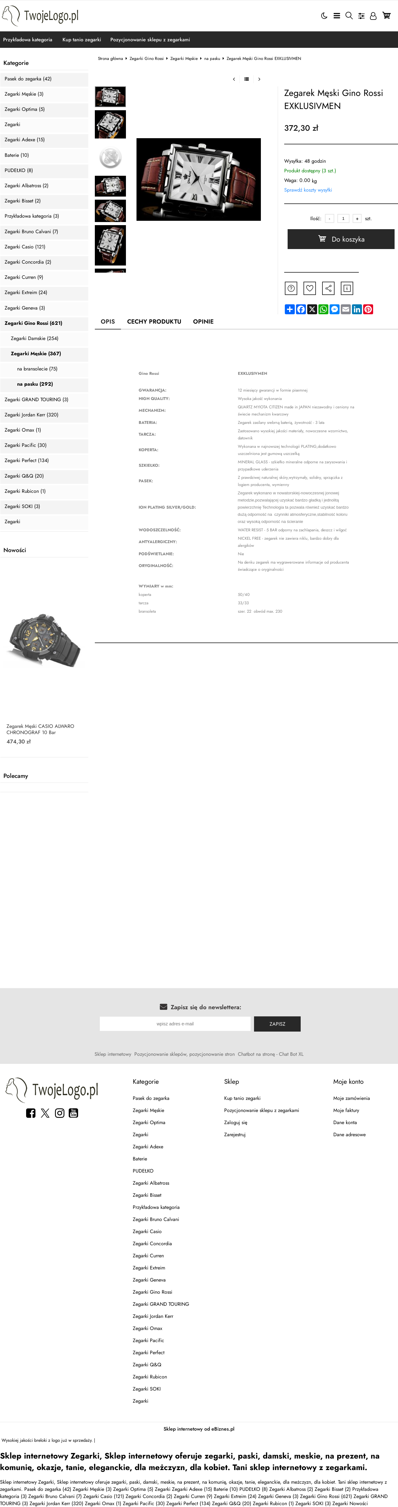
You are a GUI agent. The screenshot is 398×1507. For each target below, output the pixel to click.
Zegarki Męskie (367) (36, 354)
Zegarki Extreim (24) (26, 292)
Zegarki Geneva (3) (25, 308)
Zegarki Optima (149, 1122)
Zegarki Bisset (147, 1195)
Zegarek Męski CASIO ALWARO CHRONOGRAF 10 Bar (40, 729)
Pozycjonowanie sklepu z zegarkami (150, 39)
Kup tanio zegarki (81, 39)
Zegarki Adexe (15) (25, 140)
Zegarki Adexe (148, 1146)
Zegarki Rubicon (150, 1376)
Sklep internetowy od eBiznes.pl (199, 1428)
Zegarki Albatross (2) (27, 186)
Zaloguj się (235, 1122)
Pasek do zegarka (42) (28, 79)
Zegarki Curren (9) (24, 277)
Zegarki (12, 124)
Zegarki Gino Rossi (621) (33, 323)
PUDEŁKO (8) (19, 170)
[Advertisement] (199, 851)
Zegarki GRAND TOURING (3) (36, 400)
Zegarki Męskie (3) (24, 94)
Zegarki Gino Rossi (147, 58)
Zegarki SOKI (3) (22, 506)
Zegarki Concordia (152, 1243)
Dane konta (345, 1122)
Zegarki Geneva (149, 1279)
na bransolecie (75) (37, 369)
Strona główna (110, 58)
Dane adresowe (349, 1134)
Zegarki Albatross (151, 1183)
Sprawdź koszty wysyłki (308, 189)
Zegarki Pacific (148, 1340)
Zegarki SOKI (147, 1388)
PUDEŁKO (143, 1170)
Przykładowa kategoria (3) (32, 216)
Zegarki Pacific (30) (26, 445)
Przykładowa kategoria (27, 39)
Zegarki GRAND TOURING (161, 1304)
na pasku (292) (35, 384)
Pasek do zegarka (151, 1098)
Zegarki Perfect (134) (27, 460)
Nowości (14, 550)
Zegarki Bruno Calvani (156, 1219)
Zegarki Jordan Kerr (153, 1316)
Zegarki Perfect (148, 1352)
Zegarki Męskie (184, 58)
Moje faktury (346, 1110)
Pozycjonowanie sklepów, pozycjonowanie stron (184, 1054)
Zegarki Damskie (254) (34, 338)
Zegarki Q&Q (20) (24, 476)
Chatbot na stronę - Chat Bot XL (270, 1054)
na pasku (212, 58)
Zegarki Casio (147, 1231)
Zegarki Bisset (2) (23, 201)
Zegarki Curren (148, 1255)
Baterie (140, 1158)
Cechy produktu (154, 321)
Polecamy (15, 776)
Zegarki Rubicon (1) (25, 491)
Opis (108, 321)
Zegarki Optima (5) (25, 109)
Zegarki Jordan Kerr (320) (31, 415)
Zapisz (277, 1024)
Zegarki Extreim (149, 1267)
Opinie (203, 321)
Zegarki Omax (147, 1328)
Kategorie (16, 63)
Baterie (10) (17, 155)
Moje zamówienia (351, 1098)
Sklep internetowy (113, 1054)
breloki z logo (47, 1440)
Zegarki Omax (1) (23, 430)
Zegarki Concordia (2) (28, 262)
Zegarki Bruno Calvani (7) (31, 232)
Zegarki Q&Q (147, 1364)
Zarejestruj (235, 1134)
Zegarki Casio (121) (25, 247)
